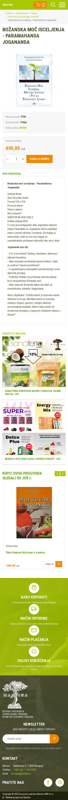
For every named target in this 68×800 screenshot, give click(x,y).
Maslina (8, 4)
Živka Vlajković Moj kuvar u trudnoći (25, 552)
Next (63, 473)
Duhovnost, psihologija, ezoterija (23, 16)
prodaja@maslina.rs (21, 773)
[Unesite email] (26, 738)
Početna (9, 13)
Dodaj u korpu (39, 159)
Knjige (34, 13)
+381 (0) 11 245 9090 (25, 769)
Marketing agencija (14, 797)
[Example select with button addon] (49, 564)
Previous (57, 473)
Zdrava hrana (22, 13)
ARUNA (23, 127)
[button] (40, 4)
